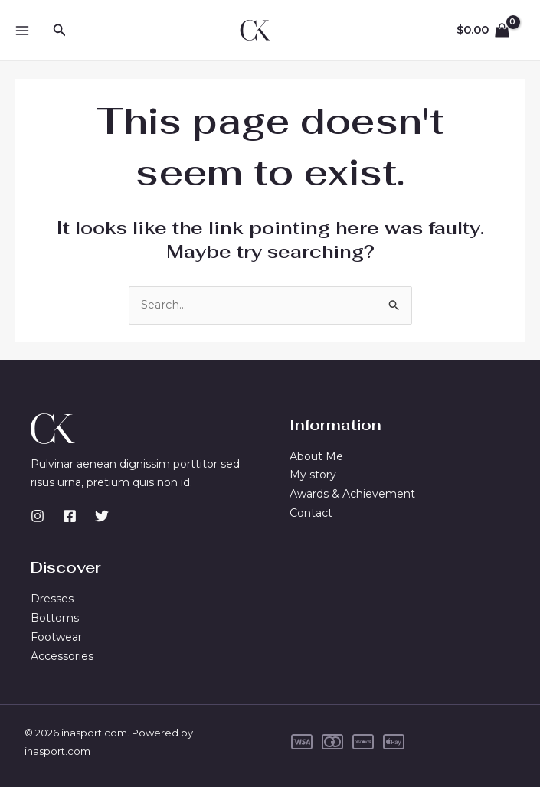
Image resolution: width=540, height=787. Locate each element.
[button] (60, 31)
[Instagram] (37, 517)
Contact (311, 514)
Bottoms (55, 618)
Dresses (52, 599)
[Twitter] (102, 517)
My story (313, 475)
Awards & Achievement (352, 494)
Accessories (62, 656)
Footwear (56, 637)
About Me (316, 456)
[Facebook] (70, 517)
